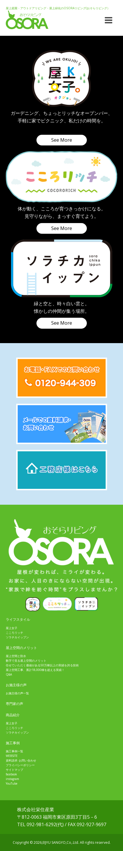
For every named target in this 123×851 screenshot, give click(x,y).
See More (61, 140)
